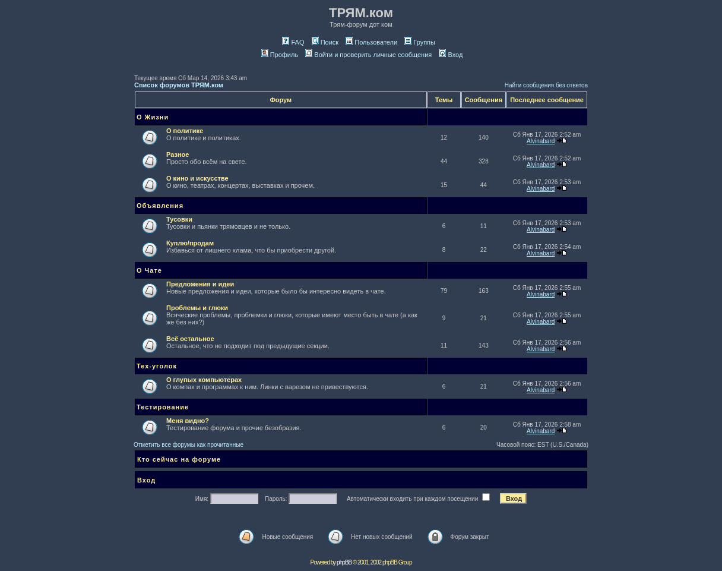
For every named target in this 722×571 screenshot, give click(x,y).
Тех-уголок (157, 366)
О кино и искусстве (197, 178)
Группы (419, 42)
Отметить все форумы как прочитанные (188, 444)
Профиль (280, 54)
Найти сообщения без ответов (546, 85)
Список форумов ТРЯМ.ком (178, 85)
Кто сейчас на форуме (179, 459)
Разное (177, 154)
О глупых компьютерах (204, 379)
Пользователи (371, 42)
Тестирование (163, 407)
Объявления (160, 205)
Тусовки (179, 219)
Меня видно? (187, 420)
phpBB (344, 562)
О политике (184, 130)
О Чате (149, 270)
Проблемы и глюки (197, 307)
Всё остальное (190, 338)
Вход (451, 54)
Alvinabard (541, 141)
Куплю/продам (190, 243)
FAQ (293, 42)
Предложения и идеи (200, 284)
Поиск (325, 42)
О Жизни (153, 117)
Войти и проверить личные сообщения (368, 54)
